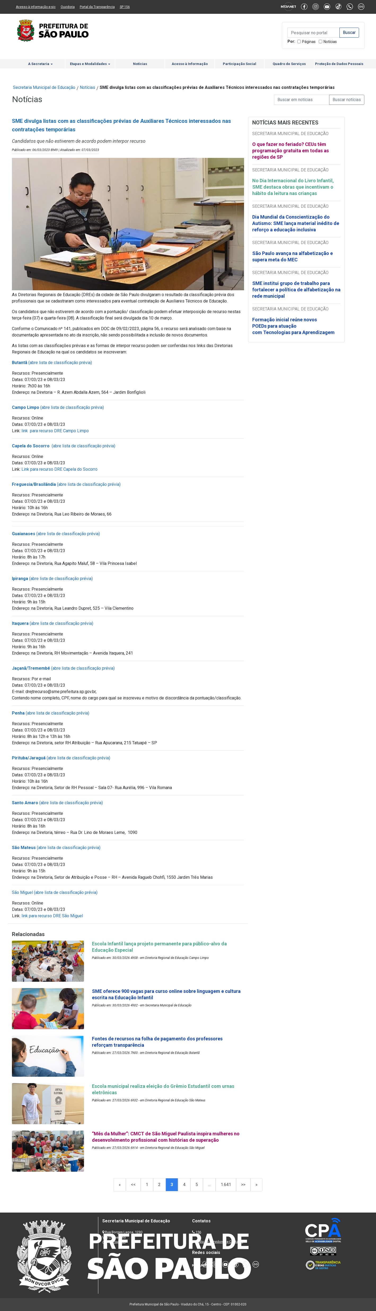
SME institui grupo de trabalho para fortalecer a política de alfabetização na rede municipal (296, 289)
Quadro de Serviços (289, 64)
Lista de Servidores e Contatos (219, 1242)
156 (198, 1232)
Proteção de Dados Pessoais (339, 64)
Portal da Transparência (97, 7)
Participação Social (239, 64)
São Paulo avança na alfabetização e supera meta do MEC (292, 256)
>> (243, 1184)
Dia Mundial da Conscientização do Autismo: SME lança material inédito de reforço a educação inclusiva (295, 223)
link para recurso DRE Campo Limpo (55, 430)
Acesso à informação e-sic (36, 7)
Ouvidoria (68, 7)
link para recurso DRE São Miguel (52, 915)
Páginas (309, 41)
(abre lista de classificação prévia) (52, 362)
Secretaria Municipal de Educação (44, 87)
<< (133, 1184)
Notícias (330, 41)
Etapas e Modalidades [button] (90, 64)
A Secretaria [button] (40, 64)
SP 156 (125, 7)
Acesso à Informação (190, 64)
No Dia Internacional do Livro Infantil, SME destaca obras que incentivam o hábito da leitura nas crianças (293, 187)
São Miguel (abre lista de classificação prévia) (55, 892)
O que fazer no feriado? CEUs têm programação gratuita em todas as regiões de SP (290, 150)
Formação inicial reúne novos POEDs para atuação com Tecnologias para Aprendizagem (294, 326)
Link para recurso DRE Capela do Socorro (59, 469)
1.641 (226, 1184)
